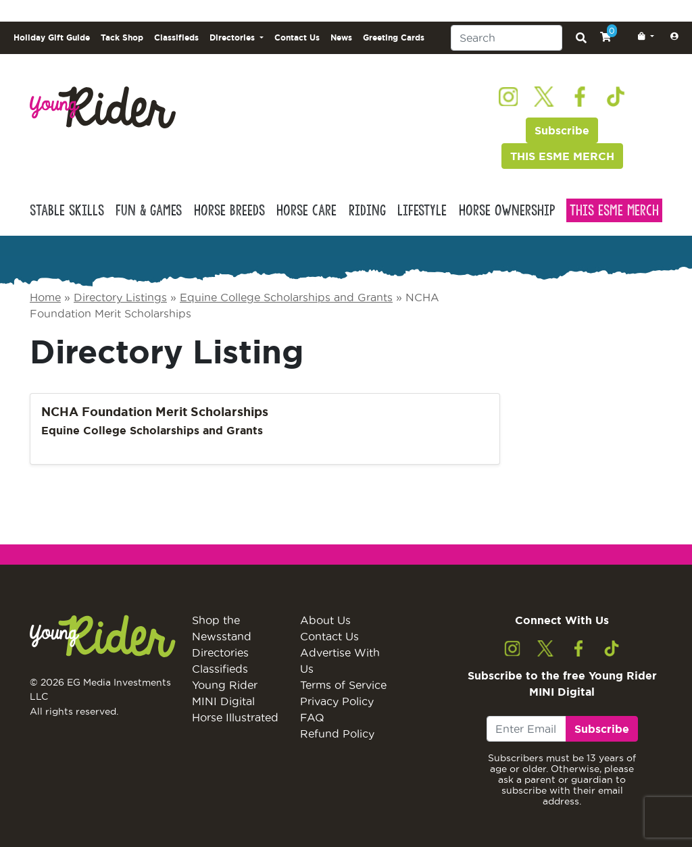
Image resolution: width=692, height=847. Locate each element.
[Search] (506, 38)
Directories (220, 652)
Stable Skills (67, 210)
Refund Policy (337, 733)
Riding (367, 210)
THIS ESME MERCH (562, 156)
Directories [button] (233, 37)
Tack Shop (122, 37)
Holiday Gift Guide (52, 37)
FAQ (312, 717)
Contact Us (297, 37)
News (341, 37)
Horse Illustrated (235, 717)
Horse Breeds (229, 210)
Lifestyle (422, 210)
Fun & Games (149, 210)
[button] (643, 36)
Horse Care (306, 210)
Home (45, 297)
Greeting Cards (393, 37)
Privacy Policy (337, 701)
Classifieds (176, 37)
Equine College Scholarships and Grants (286, 297)
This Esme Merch (614, 210)
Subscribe (562, 130)
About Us (325, 620)
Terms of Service (343, 685)
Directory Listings (120, 297)
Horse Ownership (507, 210)
